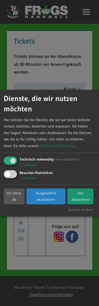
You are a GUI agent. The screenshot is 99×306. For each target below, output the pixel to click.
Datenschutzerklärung (57, 145)
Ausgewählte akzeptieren (46, 196)
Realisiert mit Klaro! (80, 210)
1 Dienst (28, 165)
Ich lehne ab (14, 196)
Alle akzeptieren (80, 196)
